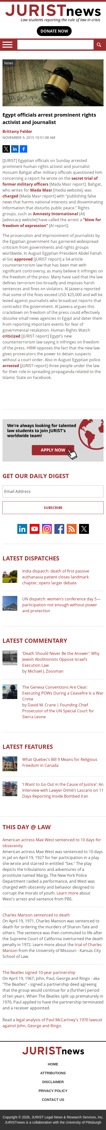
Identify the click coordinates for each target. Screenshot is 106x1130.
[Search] (55, 45)
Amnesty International (55, 213)
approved (23, 259)
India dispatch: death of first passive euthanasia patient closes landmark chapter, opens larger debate (55, 577)
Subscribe (53, 507)
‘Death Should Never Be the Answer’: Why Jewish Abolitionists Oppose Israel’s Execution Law (60, 659)
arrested (10, 365)
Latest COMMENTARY (34, 640)
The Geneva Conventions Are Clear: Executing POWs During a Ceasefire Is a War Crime (63, 693)
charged (10, 196)
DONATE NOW (54, 31)
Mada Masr (41, 190)
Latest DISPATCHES (30, 558)
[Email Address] (53, 491)
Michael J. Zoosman (46, 671)
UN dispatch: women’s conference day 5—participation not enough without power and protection (61, 604)
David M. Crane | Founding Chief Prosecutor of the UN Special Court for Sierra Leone (58, 710)
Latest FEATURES (27, 746)
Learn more (67, 893)
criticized (11, 336)
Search (98, 44)
